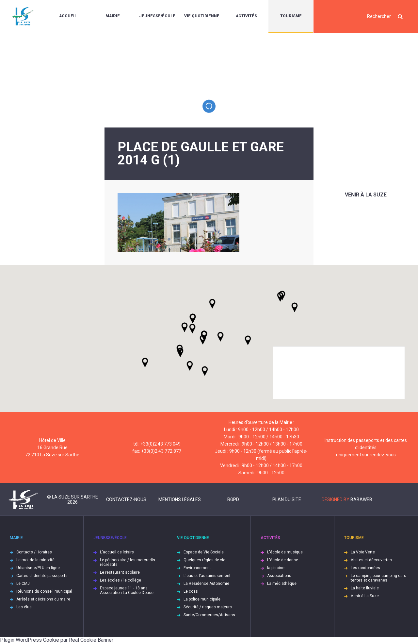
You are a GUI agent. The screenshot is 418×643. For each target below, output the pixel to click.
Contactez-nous (126, 499)
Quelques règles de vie (204, 560)
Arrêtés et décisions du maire (43, 599)
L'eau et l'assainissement (207, 575)
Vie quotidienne (201, 16)
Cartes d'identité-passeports (42, 575)
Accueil (68, 16)
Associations (279, 575)
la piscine (275, 568)
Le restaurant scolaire (120, 572)
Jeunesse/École (157, 16)
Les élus (24, 607)
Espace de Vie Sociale (204, 552)
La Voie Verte (363, 552)
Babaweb (361, 499)
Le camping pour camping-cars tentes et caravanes (378, 578)
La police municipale (202, 599)
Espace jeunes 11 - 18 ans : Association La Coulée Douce (126, 590)
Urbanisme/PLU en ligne (38, 568)
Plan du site (286, 499)
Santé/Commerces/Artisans (209, 615)
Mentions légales (179, 499)
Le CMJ (23, 583)
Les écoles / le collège (120, 580)
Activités (246, 16)
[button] (220, 337)
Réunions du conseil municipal (44, 591)
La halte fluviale (365, 588)
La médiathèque (282, 583)
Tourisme (291, 16)
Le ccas (191, 591)
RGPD (233, 499)
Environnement (197, 568)
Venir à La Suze (366, 195)
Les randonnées (365, 568)
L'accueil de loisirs (117, 552)
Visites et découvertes (371, 560)
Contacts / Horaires (34, 552)
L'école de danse (282, 560)
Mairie (112, 16)
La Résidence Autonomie (206, 583)
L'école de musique (285, 552)
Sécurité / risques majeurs (208, 607)
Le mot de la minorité (35, 560)
